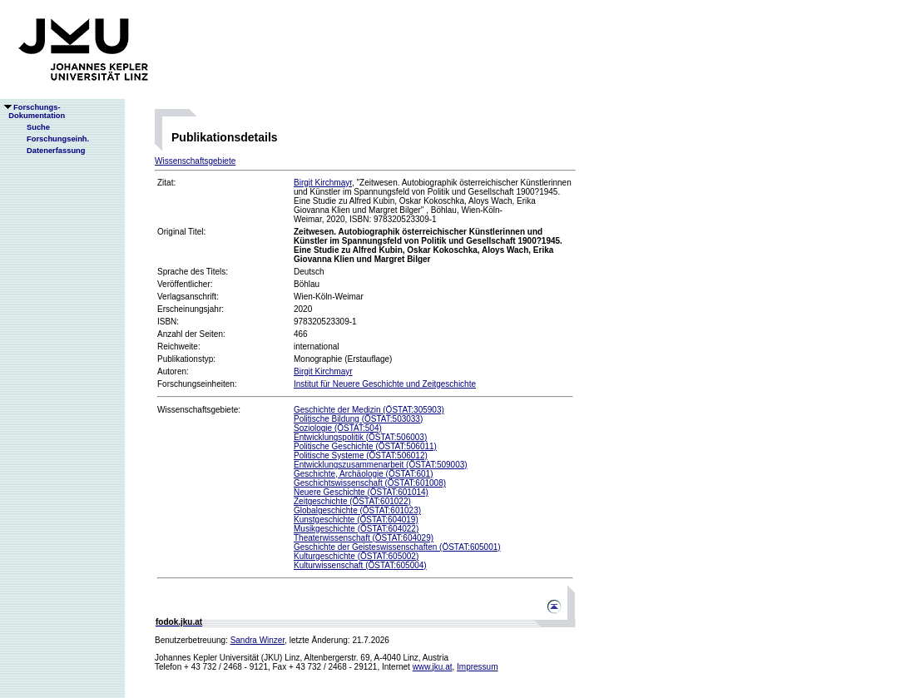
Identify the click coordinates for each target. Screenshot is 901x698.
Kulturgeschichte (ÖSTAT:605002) (356, 556)
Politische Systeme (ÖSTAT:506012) (361, 455)
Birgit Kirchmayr (323, 182)
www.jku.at (433, 666)
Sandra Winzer (257, 640)
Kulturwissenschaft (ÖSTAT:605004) (360, 565)
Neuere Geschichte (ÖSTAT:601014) (361, 492)
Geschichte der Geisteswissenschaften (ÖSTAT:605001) (397, 547)
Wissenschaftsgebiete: (198, 409)
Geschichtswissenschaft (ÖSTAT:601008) (370, 483)
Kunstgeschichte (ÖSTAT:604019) (356, 519)
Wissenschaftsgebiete (195, 161)
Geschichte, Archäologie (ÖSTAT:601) (363, 473)
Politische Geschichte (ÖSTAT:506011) (365, 446)
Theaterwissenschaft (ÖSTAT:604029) (363, 537)
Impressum (477, 666)
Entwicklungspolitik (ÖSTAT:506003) (360, 437)
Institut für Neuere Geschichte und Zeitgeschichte (385, 384)
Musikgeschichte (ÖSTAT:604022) (356, 528)
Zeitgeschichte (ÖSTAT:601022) (352, 501)
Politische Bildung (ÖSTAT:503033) (358, 418)
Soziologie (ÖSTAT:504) (338, 428)
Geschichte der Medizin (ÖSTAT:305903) (369, 409)
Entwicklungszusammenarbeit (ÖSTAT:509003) (381, 464)
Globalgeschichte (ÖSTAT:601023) (357, 510)
